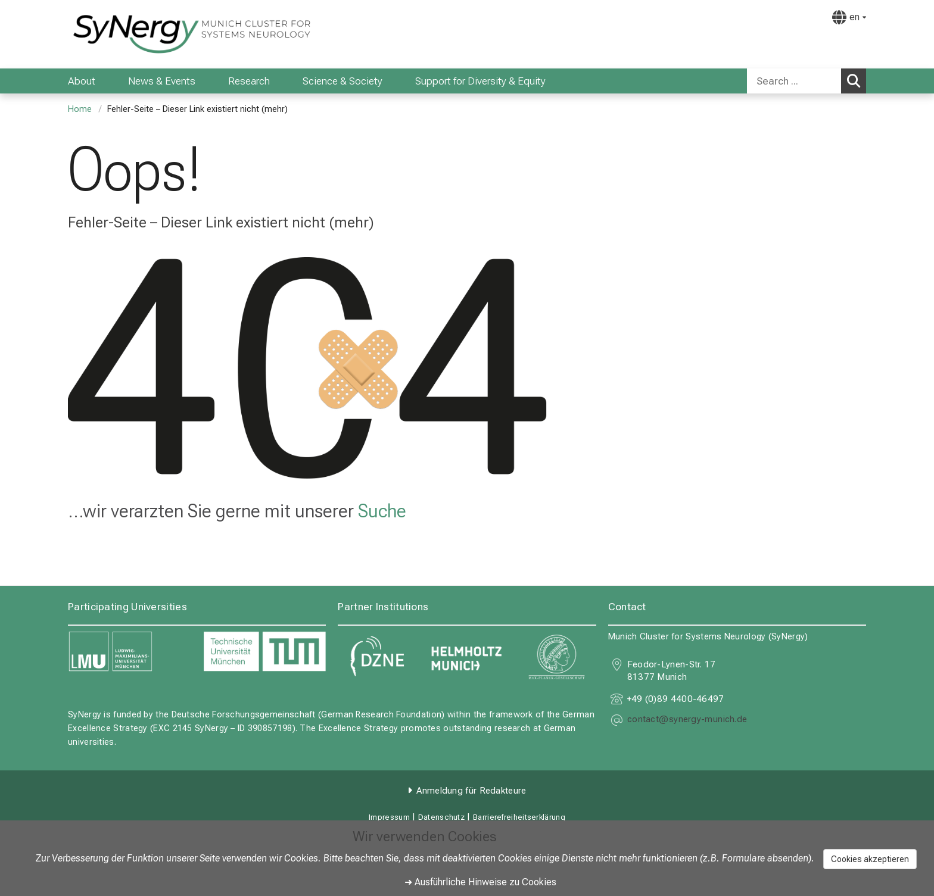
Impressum (389, 817)
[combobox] (806, 80)
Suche (382, 510)
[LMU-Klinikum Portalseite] (139, 34)
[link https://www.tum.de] (264, 651)
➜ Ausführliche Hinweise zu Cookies (480, 882)
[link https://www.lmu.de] (129, 651)
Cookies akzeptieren (870, 859)
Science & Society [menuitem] (342, 81)
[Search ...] (794, 80)
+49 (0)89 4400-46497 (675, 699)
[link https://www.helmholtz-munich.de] (467, 657)
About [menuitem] (81, 81)
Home (80, 109)
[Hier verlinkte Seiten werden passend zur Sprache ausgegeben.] (849, 17)
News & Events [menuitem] (161, 81)
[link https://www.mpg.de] (557, 657)
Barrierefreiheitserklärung (519, 817)
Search (856, 80)
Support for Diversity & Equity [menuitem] (480, 81)
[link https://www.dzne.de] (377, 657)
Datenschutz (441, 817)
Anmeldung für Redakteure (471, 790)
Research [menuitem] (249, 81)
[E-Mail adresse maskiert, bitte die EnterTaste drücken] (687, 720)
